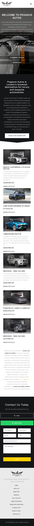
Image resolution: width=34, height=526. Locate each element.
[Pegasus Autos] (6, 4)
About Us (16, 488)
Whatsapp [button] (17, 423)
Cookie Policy (16, 507)
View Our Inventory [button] (17, 136)
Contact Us (16, 514)
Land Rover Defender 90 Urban (16, 206)
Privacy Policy (16, 511)
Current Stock (17, 58)
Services (17, 63)
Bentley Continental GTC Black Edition (16, 168)
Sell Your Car (16, 498)
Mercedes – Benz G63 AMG (14, 271)
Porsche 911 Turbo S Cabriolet (16, 308)
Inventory (16, 492)
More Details (9, 212)
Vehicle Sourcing (16, 501)
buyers (21, 379)
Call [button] (17, 415)
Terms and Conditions (16, 504)
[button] (31, 4)
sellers (28, 379)
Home (16, 485)
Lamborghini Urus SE (12, 234)
